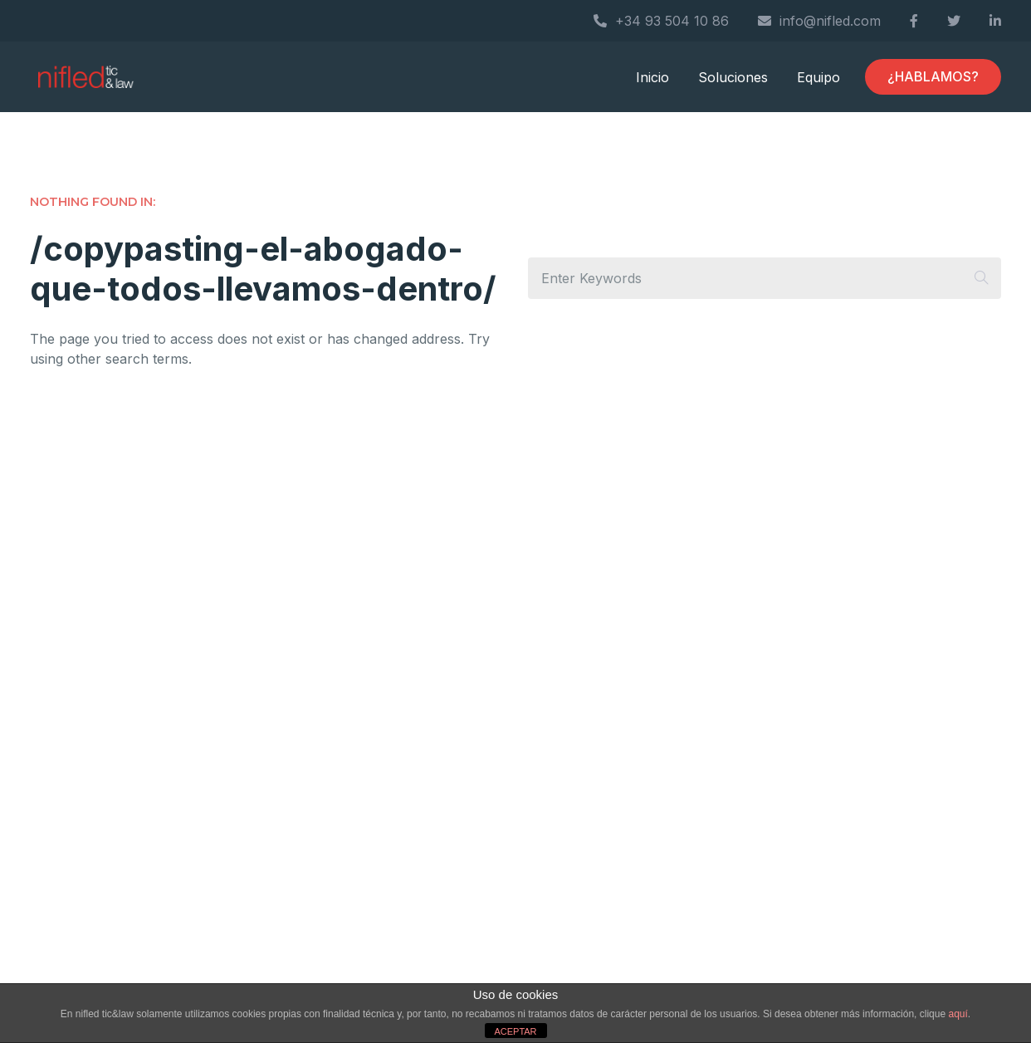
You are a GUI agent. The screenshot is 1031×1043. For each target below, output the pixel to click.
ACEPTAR (515, 1031)
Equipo (818, 77)
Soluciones (733, 77)
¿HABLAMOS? (933, 76)
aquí (957, 1014)
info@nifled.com (819, 20)
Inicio (652, 77)
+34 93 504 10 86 (661, 20)
